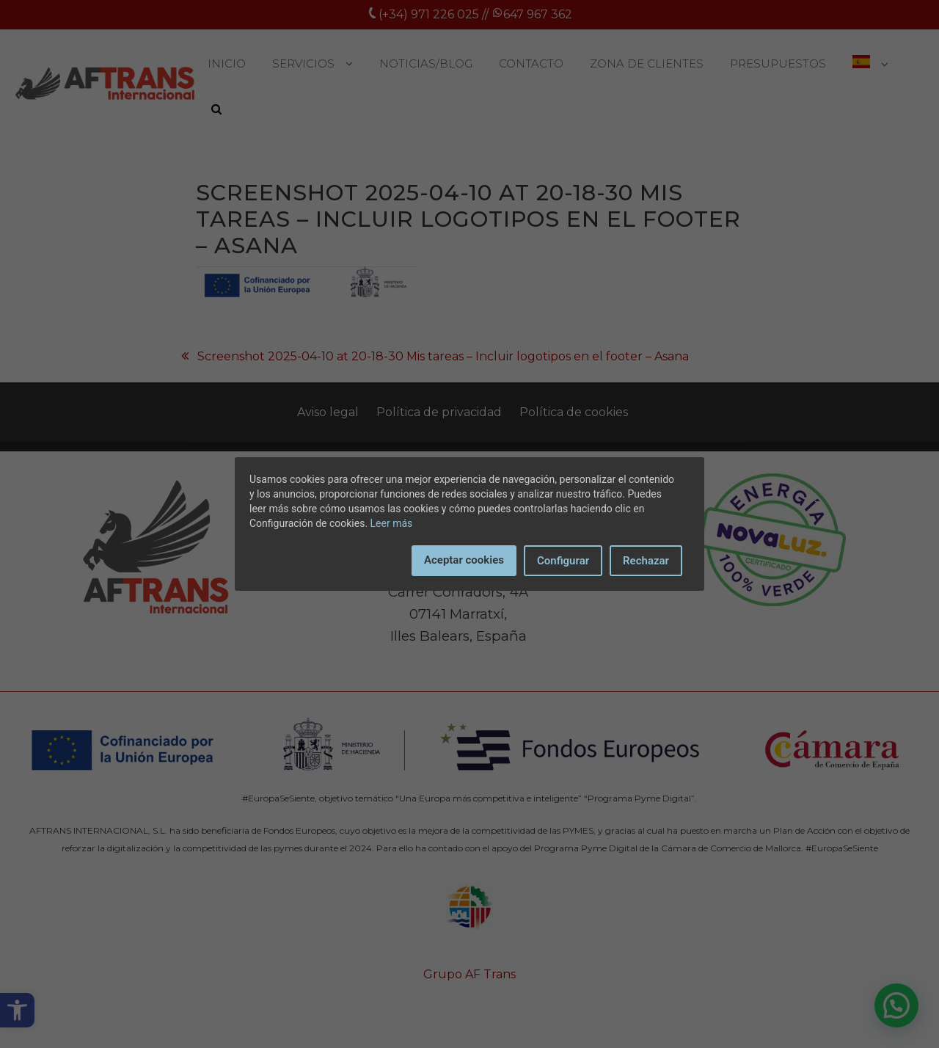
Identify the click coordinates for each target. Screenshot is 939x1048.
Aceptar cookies (464, 560)
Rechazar (646, 560)
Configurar (563, 560)
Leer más (391, 523)
